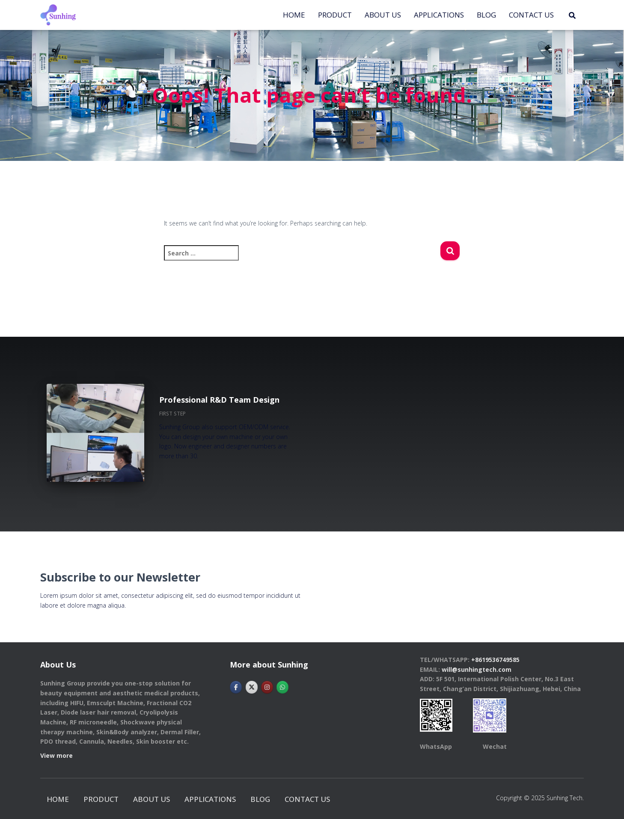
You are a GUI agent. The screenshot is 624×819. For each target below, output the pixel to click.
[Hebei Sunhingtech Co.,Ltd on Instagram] (267, 687)
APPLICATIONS (439, 15)
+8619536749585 (495, 660)
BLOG (486, 15)
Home (294, 15)
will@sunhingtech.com (476, 669)
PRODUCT (335, 15)
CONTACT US (531, 15)
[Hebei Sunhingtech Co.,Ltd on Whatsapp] (282, 687)
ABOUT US (383, 15)
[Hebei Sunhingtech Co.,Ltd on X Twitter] (252, 687)
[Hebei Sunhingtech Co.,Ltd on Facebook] (236, 687)
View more (56, 755)
